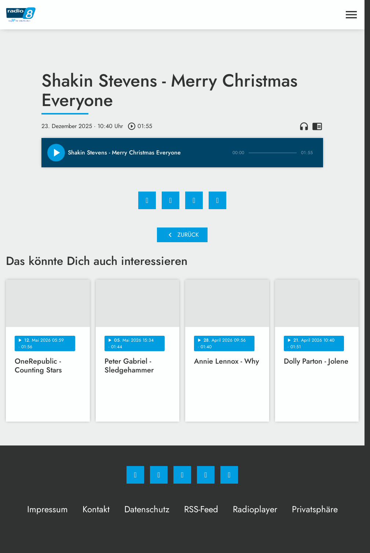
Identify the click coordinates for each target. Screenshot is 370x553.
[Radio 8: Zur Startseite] (94, 14)
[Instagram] (159, 475)
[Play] (56, 152)
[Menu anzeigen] (351, 14)
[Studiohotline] (206, 475)
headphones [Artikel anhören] (304, 126)
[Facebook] (135, 475)
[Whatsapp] (182, 475)
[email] (229, 475)
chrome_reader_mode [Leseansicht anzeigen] (317, 126)
